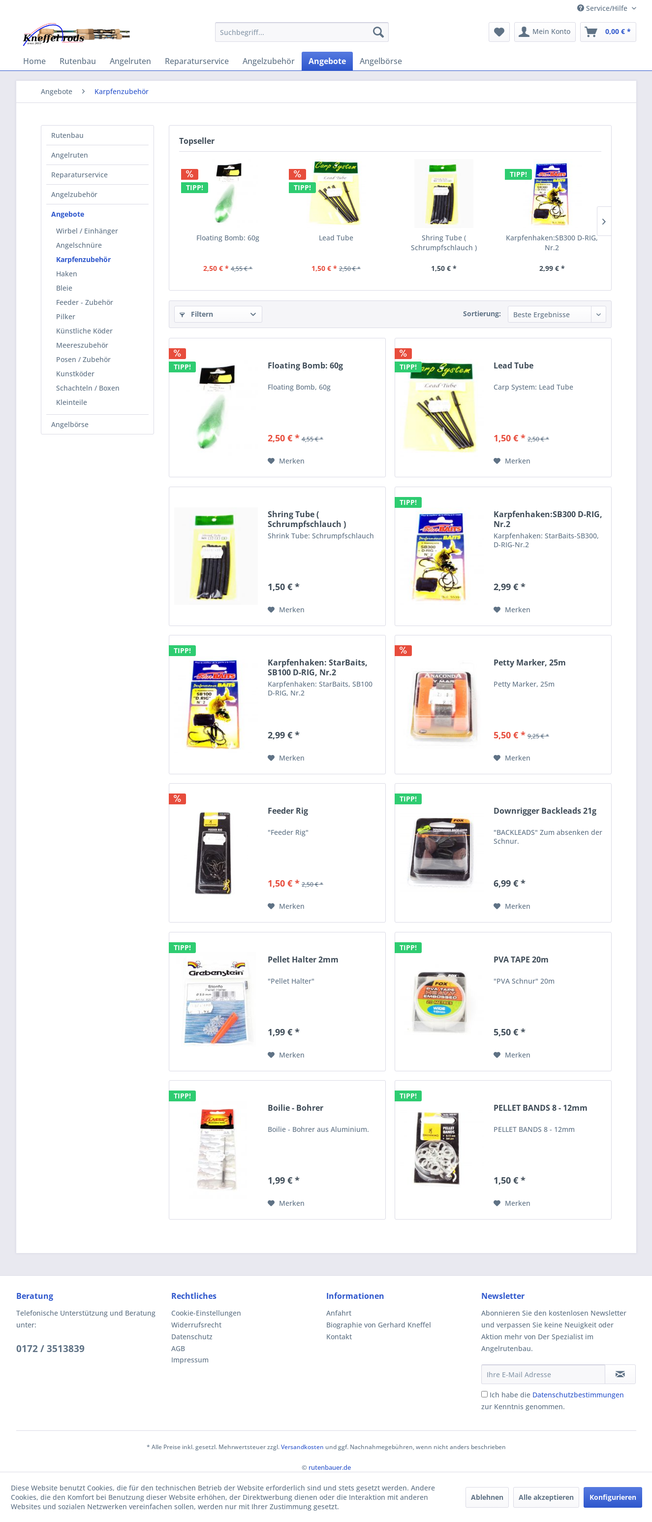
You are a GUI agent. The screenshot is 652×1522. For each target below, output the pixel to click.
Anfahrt (338, 1313)
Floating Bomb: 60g (227, 237)
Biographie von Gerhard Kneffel (378, 1324)
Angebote (67, 214)
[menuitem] (302, 32)
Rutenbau (67, 135)
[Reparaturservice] (197, 61)
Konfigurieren (613, 1497)
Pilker (65, 316)
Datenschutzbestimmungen (578, 1394)
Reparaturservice (79, 174)
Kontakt (339, 1336)
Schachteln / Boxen (88, 388)
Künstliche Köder (84, 330)
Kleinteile (71, 402)
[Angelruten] (130, 61)
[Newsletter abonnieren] (620, 1374)
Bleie (64, 288)
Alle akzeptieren (546, 1497)
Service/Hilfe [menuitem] (603, 8)
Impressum (190, 1359)
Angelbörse (70, 424)
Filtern (196, 314)
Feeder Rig (288, 811)
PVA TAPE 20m (521, 960)
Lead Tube (336, 237)
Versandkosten (302, 1447)
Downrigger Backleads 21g (545, 811)
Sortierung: (482, 313)
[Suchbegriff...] (302, 32)
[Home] (34, 61)
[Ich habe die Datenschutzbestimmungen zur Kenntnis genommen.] (484, 1394)
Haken (66, 273)
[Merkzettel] (499, 32)
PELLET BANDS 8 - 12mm (541, 1108)
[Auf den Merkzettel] (286, 461)
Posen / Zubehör (83, 359)
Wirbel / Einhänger (87, 230)
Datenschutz (192, 1336)
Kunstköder (75, 373)
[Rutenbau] (78, 61)
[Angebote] (327, 61)
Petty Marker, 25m (530, 663)
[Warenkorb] (608, 32)
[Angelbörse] (381, 61)
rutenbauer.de (330, 1467)
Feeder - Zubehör (84, 302)
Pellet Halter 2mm (303, 960)
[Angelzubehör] (269, 61)
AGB (178, 1348)
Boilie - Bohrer (295, 1108)
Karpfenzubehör (83, 259)
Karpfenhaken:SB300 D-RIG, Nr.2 (552, 242)
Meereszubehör (82, 345)
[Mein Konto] (545, 32)
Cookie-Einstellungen (206, 1313)
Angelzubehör (74, 194)
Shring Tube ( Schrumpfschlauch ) (444, 242)
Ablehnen (487, 1497)
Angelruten (69, 155)
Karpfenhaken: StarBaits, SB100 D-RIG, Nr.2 (318, 667)
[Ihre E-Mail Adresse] (543, 1374)
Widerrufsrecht (196, 1324)
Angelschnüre (79, 245)
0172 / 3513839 (50, 1348)
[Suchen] (378, 32)
